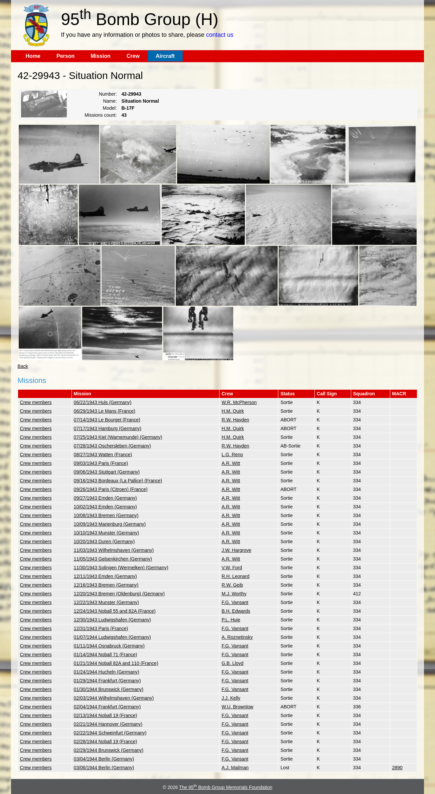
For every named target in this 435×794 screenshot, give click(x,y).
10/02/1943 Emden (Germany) (105, 506)
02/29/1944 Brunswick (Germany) (109, 750)
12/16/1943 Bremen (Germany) (106, 585)
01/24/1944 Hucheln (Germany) (106, 672)
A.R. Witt (231, 463)
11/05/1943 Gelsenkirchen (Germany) (113, 559)
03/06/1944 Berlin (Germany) (104, 767)
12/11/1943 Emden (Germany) (105, 576)
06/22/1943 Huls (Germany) (103, 402)
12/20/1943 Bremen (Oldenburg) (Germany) (119, 593)
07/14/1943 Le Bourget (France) (107, 419)
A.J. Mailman (235, 767)
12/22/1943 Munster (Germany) (106, 602)
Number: (108, 94)
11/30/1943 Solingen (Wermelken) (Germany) (121, 567)
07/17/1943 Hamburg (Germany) (107, 428)
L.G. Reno (232, 454)
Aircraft (165, 56)
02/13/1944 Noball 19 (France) (105, 715)
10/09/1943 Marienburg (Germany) (110, 524)
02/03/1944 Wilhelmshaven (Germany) (114, 698)
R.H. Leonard (235, 576)
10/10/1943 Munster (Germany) (106, 532)
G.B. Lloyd (232, 663)
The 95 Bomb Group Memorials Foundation (225, 787)
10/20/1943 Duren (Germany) (104, 541)
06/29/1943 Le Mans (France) (104, 411)
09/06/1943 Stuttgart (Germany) (107, 472)
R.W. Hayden (235, 419)
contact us (220, 34)
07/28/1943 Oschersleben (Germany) (112, 446)
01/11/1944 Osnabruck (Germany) (109, 646)
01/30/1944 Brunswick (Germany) (109, 689)
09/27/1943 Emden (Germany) (105, 498)
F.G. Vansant (235, 602)
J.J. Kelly (231, 698)
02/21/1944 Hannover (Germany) (108, 724)
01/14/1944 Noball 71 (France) (105, 654)
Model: (110, 108)
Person (65, 56)
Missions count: (101, 115)
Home (33, 56)
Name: (110, 101)
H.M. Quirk (233, 411)
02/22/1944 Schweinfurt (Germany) (110, 732)
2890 (397, 767)
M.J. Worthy (234, 593)
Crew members (36, 402)
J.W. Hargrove (236, 550)
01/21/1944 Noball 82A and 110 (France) (116, 663)
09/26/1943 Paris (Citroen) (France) (111, 489)
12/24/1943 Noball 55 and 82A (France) (115, 611)
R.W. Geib (232, 585)
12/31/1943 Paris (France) (101, 628)
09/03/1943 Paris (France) (101, 463)
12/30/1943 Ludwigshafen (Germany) (112, 619)
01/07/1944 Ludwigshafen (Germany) (112, 637)
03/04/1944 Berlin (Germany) (104, 759)
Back (23, 366)
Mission (101, 56)
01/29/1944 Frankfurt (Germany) (107, 680)
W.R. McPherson (239, 402)
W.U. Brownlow (237, 706)
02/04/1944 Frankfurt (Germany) (107, 706)
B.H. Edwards (236, 611)
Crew (133, 56)
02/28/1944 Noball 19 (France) (105, 741)
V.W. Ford (232, 567)
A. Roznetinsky (237, 637)
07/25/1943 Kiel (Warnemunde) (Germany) (118, 437)
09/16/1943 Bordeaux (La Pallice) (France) (118, 480)
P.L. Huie (231, 619)
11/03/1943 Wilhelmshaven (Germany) (114, 550)
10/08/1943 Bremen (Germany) (106, 515)
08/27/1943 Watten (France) (103, 454)
